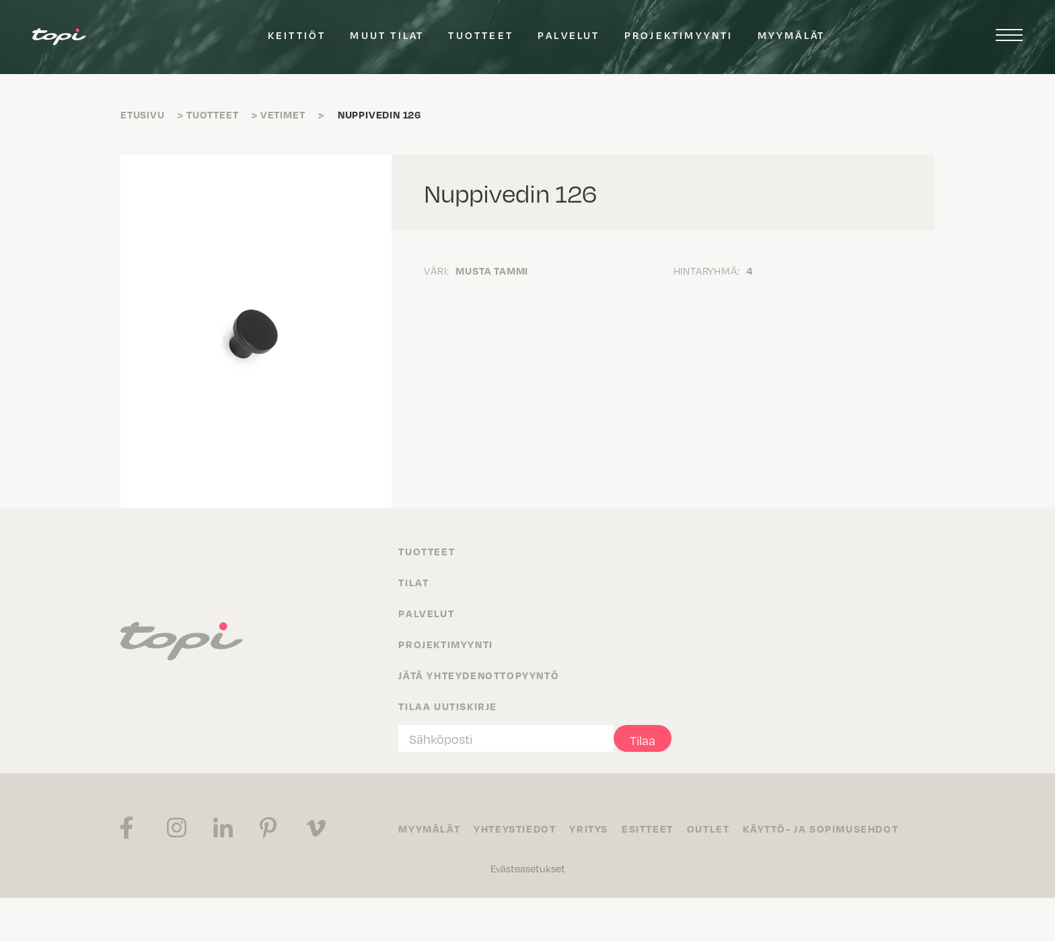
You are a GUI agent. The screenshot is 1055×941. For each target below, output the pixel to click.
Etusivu (142, 114)
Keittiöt (297, 35)
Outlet (708, 829)
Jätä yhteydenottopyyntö (478, 675)
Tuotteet (480, 35)
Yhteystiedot (515, 829)
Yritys (588, 829)
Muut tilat (387, 35)
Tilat (413, 582)
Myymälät (792, 35)
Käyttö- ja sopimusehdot (820, 829)
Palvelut (569, 35)
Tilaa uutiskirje (447, 706)
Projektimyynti (678, 35)
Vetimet (282, 114)
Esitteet (648, 829)
